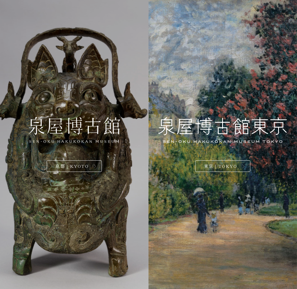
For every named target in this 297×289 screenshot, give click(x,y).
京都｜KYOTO (71, 166)
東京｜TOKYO (220, 166)
